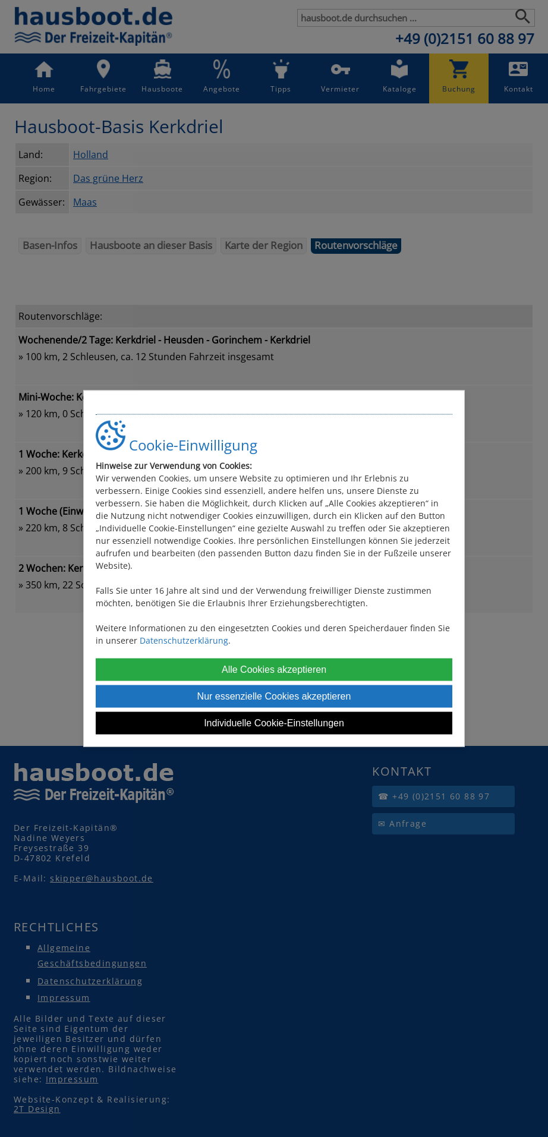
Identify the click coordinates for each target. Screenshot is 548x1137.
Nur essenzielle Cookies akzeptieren (274, 696)
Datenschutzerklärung (184, 640)
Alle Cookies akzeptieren (274, 669)
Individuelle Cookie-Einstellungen (274, 723)
